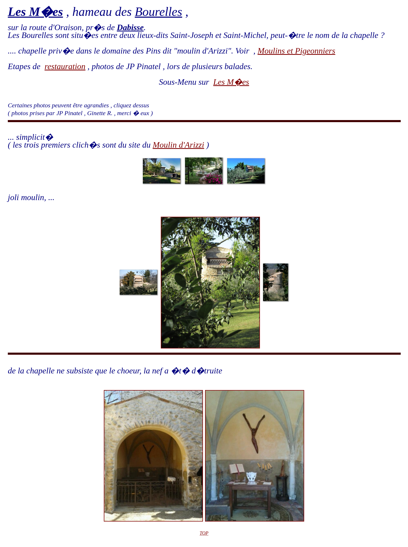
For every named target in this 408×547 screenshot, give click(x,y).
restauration (64, 66)
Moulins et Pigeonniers (296, 50)
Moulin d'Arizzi (178, 144)
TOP (204, 533)
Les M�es (231, 82)
